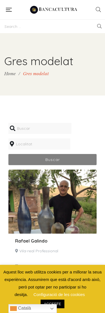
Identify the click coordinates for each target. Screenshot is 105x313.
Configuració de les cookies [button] (59, 294)
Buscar (52, 159)
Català (20, 308)
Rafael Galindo (31, 241)
